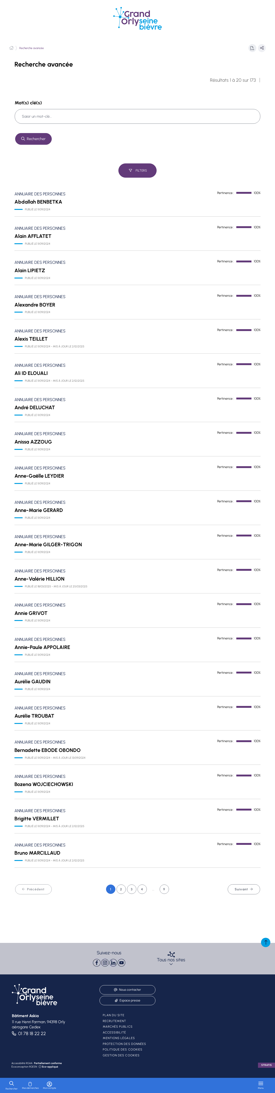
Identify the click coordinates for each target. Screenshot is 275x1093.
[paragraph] (109, 962)
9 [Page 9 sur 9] (164, 891)
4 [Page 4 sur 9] (142, 891)
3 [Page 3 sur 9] (132, 891)
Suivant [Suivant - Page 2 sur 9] (244, 890)
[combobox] (137, 116)
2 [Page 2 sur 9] (121, 891)
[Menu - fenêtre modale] (260, 1085)
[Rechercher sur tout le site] (33, 139)
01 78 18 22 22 (32, 1033)
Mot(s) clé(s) (28, 103)
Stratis (266, 1065)
